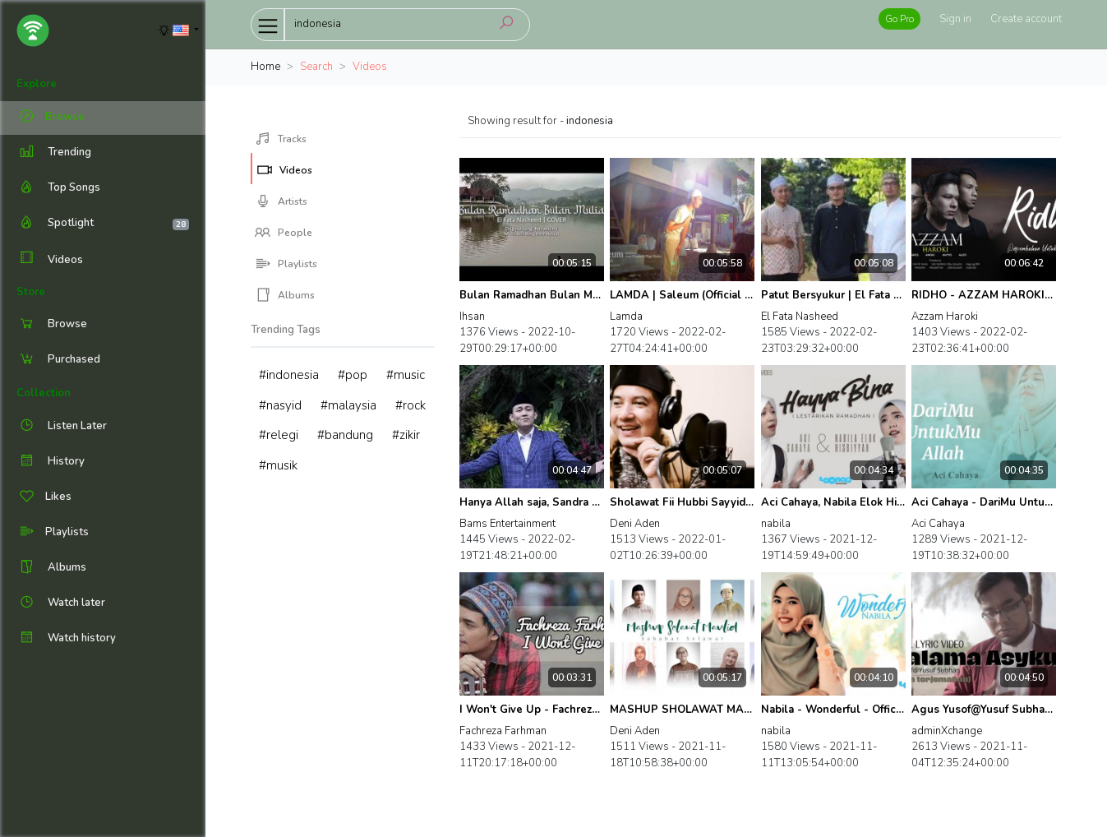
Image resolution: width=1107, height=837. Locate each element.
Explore (36, 83)
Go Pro (899, 18)
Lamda (626, 316)
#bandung (345, 435)
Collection (43, 393)
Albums (285, 295)
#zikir (406, 435)
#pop (352, 375)
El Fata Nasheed (799, 316)
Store (30, 291)
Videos (49, 259)
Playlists (286, 264)
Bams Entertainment (507, 523)
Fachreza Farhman (503, 731)
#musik (278, 465)
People (283, 232)
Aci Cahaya (938, 523)
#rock (410, 405)
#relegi (278, 435)
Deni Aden (635, 523)
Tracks (281, 139)
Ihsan (472, 316)
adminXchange (946, 731)
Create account (1026, 19)
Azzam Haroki (944, 316)
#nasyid (280, 405)
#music (405, 375)
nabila (776, 523)
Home (265, 66)
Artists (281, 201)
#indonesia (289, 375)
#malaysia (348, 405)
